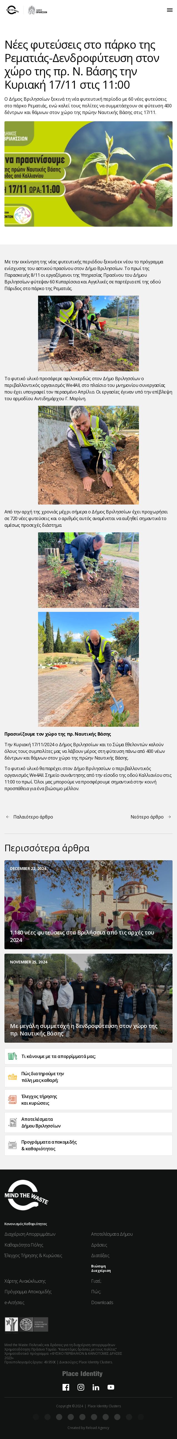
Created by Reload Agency (88, 1428)
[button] (170, 10)
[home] (26, 10)
